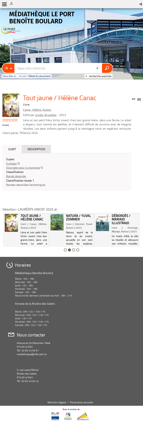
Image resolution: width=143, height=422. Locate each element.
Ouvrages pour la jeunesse (23, 168)
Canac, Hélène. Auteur (37, 110)
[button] (141, 4)
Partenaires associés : (82, 402)
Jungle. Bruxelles (45, 115)
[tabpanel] (66, 172)
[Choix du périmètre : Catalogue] (8, 68)
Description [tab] (36, 149)
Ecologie (11, 163)
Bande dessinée (16, 176)
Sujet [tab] (12, 149)
